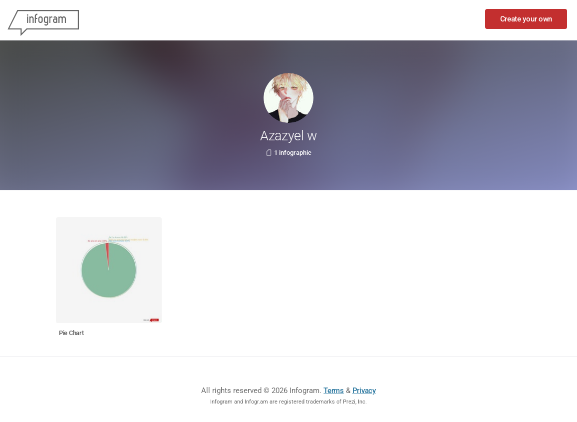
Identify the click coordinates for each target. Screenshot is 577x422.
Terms (333, 390)
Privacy (364, 390)
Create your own (526, 18)
